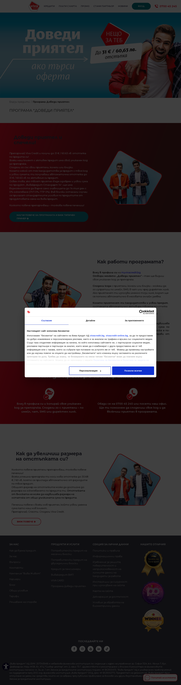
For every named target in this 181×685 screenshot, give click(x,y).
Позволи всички (133, 370)
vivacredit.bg (97, 335)
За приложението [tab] (134, 320)
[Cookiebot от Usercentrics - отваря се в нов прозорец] (141, 312)
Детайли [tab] (90, 320)
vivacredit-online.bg (117, 335)
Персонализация (90, 370)
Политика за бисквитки (106, 360)
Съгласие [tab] (46, 320)
